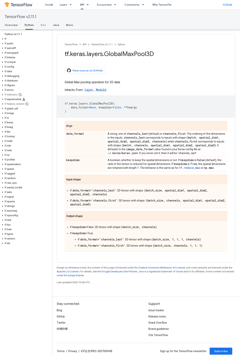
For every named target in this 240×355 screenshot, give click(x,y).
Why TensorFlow (162, 4)
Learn (63, 4)
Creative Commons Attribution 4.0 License (161, 267)
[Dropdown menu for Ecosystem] (116, 4)
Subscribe (221, 351)
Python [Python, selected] (29, 25)
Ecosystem (104, 4)
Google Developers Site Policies (119, 271)
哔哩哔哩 (62, 328)
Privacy (72, 351)
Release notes (157, 316)
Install (49, 4)
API (84, 44)
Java (56, 25)
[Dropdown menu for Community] (144, 4)
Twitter (61, 322)
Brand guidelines (158, 328)
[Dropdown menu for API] (88, 4)
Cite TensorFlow (158, 335)
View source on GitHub (85, 70)
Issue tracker (156, 310)
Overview (11, 25)
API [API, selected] (82, 4)
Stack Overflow (157, 322)
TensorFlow (71, 44)
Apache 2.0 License (68, 271)
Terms (61, 351)
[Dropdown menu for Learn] (71, 4)
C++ (43, 25)
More (69, 25)
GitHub (227, 4)
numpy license (76, 275)
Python (121, 44)
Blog (59, 310)
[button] (25, 39)
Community (132, 4)
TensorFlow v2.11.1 (20, 16)
